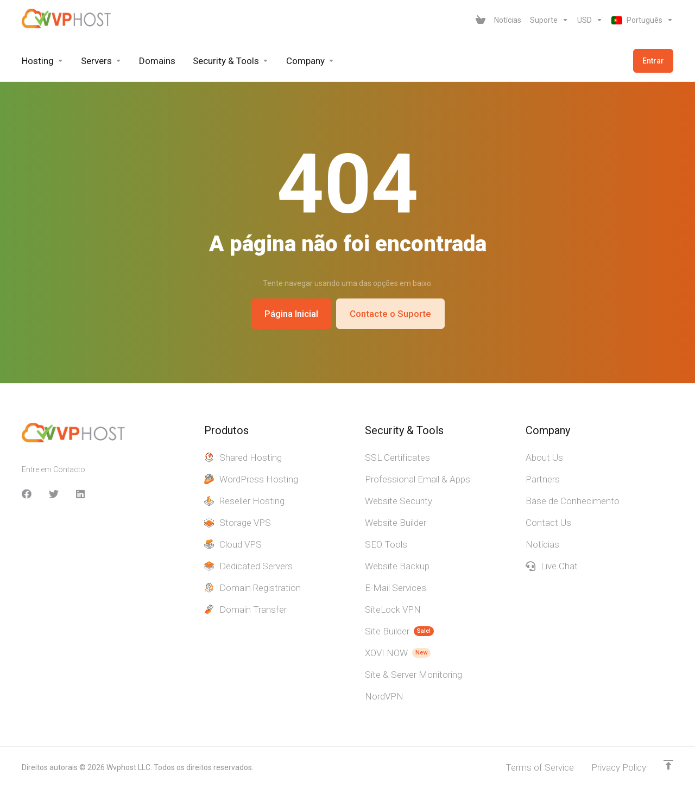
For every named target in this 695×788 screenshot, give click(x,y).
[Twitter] (53, 494)
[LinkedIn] (80, 494)
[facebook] (26, 494)
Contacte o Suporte (390, 313)
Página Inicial (291, 313)
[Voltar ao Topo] (668, 764)
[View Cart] (480, 20)
